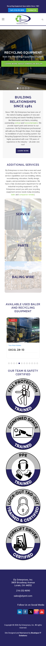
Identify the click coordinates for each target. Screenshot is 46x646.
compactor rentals (26, 195)
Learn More (23, 151)
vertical (17, 123)
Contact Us (32, 10)
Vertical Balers (13, 342)
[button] (18, 88)
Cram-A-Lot (15, 320)
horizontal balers (31, 123)
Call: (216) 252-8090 (17, 10)
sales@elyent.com (23, 596)
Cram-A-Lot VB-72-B (23, 346)
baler (13, 195)
